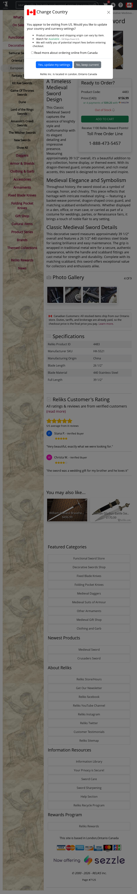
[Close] (108, 12)
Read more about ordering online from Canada (66, 53)
